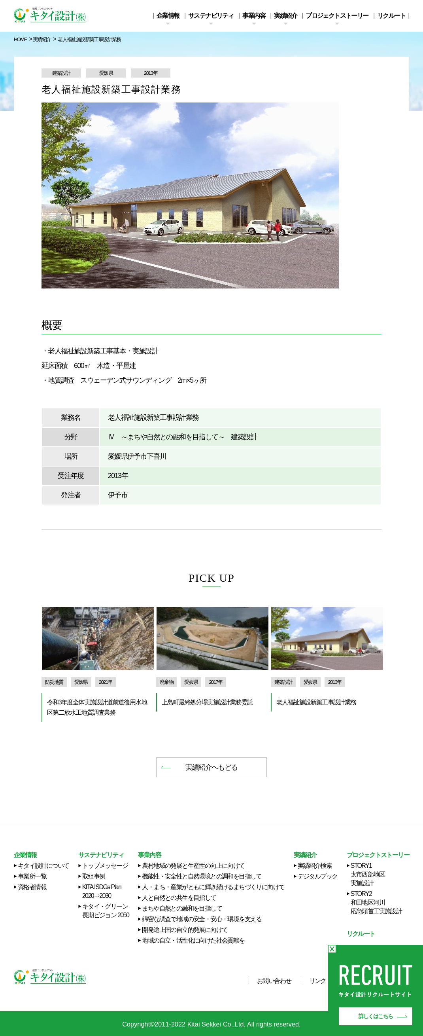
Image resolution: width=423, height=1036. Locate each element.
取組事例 (93, 876)
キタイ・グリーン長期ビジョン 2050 (105, 910)
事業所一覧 (32, 876)
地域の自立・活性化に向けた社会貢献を (193, 940)
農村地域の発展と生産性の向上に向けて (193, 865)
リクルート (391, 16)
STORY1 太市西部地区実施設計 (368, 874)
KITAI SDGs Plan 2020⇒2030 (101, 891)
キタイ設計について (43, 865)
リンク (317, 981)
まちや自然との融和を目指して (182, 908)
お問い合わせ (274, 981)
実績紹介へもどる (211, 767)
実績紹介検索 (315, 865)
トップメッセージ (105, 865)
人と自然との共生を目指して (179, 897)
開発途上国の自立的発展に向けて (184, 929)
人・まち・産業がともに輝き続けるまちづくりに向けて (213, 887)
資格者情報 (32, 887)
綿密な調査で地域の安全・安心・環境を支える (201, 919)
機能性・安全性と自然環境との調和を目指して (201, 876)
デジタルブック (318, 876)
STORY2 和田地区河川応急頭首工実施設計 (376, 902)
